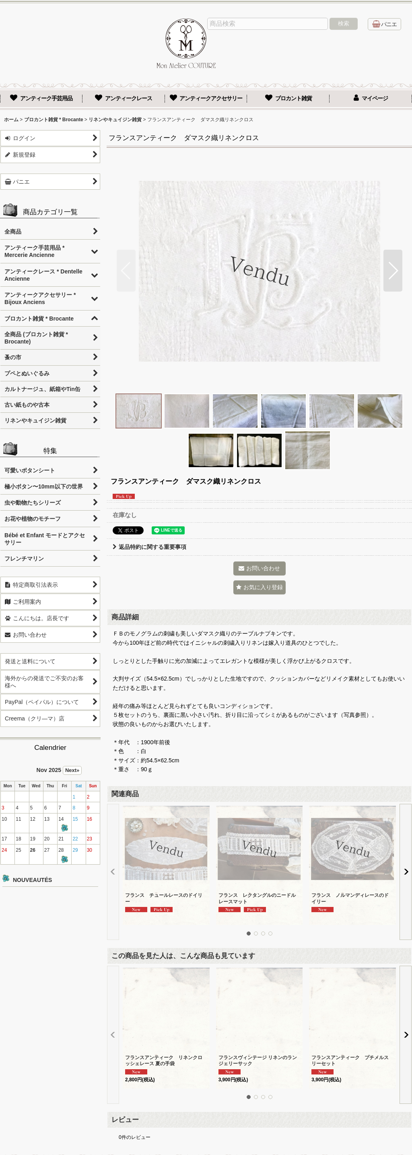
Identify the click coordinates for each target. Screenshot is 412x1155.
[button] (126, 271)
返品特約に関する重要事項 (149, 547)
